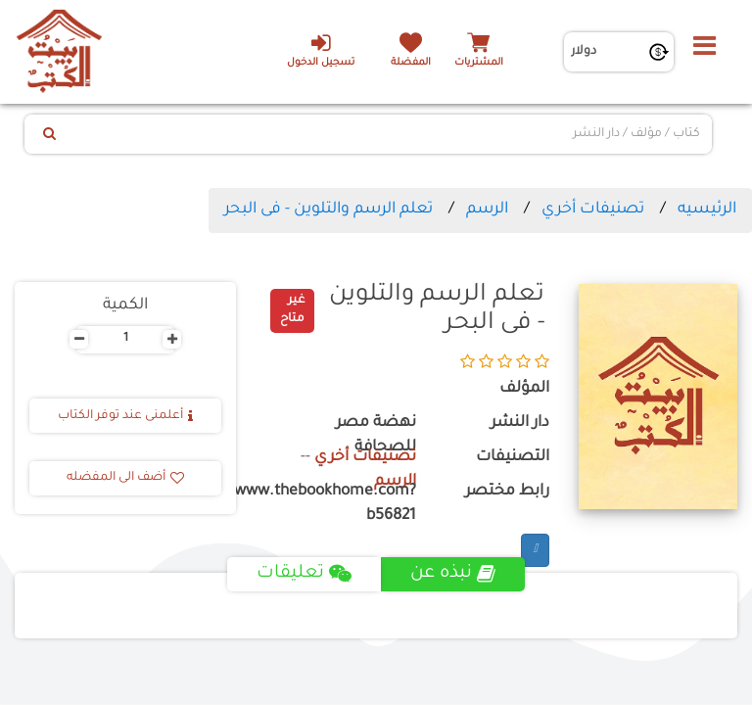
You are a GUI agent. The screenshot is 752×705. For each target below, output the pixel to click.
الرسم (487, 209)
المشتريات (478, 63)
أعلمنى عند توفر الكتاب (125, 416)
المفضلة (411, 63)
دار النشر (520, 423)
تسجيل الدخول (320, 50)
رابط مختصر (507, 492)
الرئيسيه (707, 209)
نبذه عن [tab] (452, 574)
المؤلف (524, 389)
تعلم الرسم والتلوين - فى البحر (328, 209)
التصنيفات (512, 457)
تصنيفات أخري (592, 209)
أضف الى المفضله (125, 478)
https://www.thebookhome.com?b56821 (340, 504)
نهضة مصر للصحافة (376, 435)
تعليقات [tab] (304, 574)
